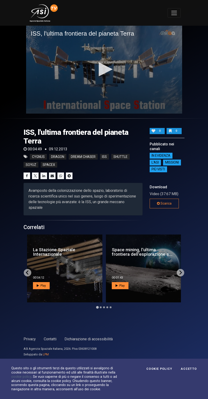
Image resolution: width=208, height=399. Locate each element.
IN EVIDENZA (161, 156)
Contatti (50, 339)
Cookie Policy (159, 368)
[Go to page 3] (104, 307)
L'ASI (155, 163)
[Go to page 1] (97, 307)
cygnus (38, 157)
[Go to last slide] (27, 272)
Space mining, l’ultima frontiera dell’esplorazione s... (142, 252)
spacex (49, 165)
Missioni (172, 163)
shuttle (120, 157)
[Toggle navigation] (174, 13)
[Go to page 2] (101, 307)
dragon (57, 157)
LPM (46, 354)
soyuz (31, 165)
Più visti (158, 169)
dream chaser (83, 157)
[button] (104, 69)
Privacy (30, 339)
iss (104, 157)
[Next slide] (180, 272)
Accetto (189, 368)
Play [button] (41, 285)
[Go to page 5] (111, 307)
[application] (104, 70)
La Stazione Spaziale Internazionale (54, 252)
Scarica (164, 203)
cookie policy (21, 376)
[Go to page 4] (107, 307)
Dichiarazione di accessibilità (88, 339)
